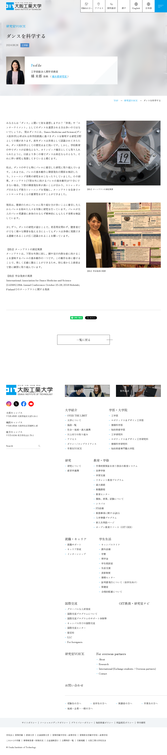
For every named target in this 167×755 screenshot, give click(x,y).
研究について (74, 465)
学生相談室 (107, 563)
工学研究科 (117, 434)
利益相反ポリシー (125, 722)
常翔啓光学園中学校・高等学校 (93, 735)
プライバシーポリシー (82, 722)
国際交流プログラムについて (82, 613)
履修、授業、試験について (110, 498)
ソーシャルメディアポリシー (54, 722)
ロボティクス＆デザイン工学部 (127, 420)
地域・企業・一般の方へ (80, 708)
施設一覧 (72, 425)
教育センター (103, 494)
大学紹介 (71, 410)
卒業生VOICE (74, 448)
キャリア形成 (74, 549)
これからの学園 (13, 740)
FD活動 (100, 508)
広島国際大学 (43, 735)
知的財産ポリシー (104, 722)
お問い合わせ (74, 685)
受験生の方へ (74, 703)
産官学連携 (73, 470)
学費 (103, 554)
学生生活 (105, 539)
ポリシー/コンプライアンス (81, 443)
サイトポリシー (29, 722)
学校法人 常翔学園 (14, 735)
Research (104, 664)
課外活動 (106, 549)
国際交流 (71, 603)
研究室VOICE (74, 653)
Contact (103, 673)
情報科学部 (117, 425)
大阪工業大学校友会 (97, 740)
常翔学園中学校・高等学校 (64, 735)
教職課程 (100, 489)
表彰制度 (106, 572)
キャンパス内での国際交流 (81, 623)
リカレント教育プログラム (110, 480)
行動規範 (81, 740)
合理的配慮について (111, 591)
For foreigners (74, 642)
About (102, 659)
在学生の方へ (100, 703)
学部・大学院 (118, 410)
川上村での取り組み (77, 434)
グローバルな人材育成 (78, 609)
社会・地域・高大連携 (78, 429)
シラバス (100, 503)
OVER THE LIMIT (77, 415)
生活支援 (106, 568)
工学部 (114, 415)
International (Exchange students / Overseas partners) (127, 668)
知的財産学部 (118, 429)
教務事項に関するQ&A (108, 513)
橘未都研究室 (59, 76)
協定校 (70, 632)
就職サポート (74, 544)
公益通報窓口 (53, 740)
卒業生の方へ (151, 703)
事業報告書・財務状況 (33, 740)
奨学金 (104, 558)
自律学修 (100, 470)
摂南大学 (30, 735)
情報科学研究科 (119, 443)
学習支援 (100, 475)
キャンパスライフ (110, 544)
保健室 (104, 586)
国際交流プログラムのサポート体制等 (87, 618)
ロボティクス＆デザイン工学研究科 (129, 439)
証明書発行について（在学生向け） (119, 582)
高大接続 (100, 484)
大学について (74, 420)
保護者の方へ (125, 703)
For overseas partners (111, 653)
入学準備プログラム (106, 517)
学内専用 (141, 722)
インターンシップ (76, 554)
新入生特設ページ (105, 522)
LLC (69, 637)
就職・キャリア (76, 539)
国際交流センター (76, 627)
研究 (68, 460)
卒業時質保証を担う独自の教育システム (117, 465)
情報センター (108, 577)
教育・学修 (101, 460)
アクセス (72, 439)
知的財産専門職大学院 (122, 448)
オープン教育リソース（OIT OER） (115, 527)
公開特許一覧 (68, 740)
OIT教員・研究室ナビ (134, 603)
